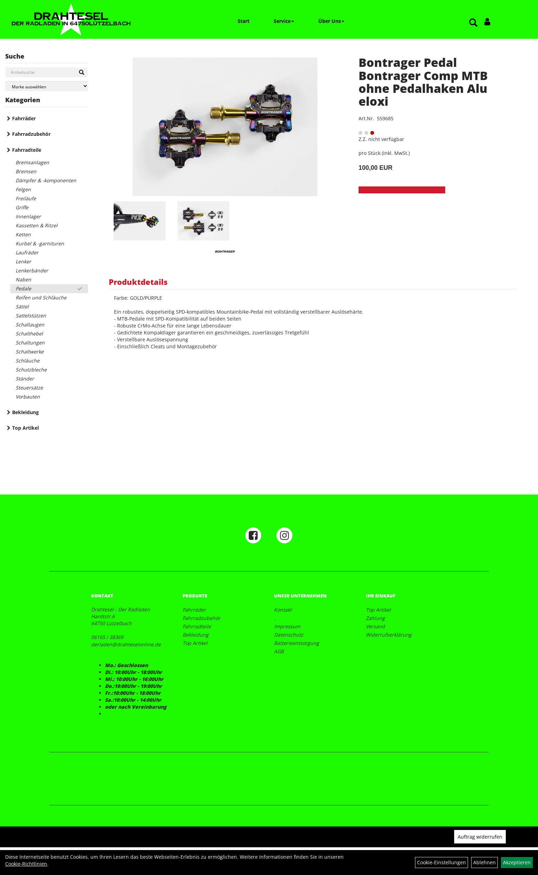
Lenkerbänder (32, 270)
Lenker (23, 261)
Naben (23, 279)
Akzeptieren (517, 862)
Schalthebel (29, 333)
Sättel (22, 306)
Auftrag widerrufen (480, 836)
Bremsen (26, 171)
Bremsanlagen (32, 162)
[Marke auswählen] (46, 86)
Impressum (287, 626)
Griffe (22, 207)
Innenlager (28, 216)
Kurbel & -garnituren (40, 243)
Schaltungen (30, 342)
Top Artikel (25, 428)
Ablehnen (484, 862)
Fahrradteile (26, 150)
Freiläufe (26, 198)
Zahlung (375, 618)
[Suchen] (82, 72)
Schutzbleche (31, 369)
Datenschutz (288, 634)
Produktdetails (138, 282)
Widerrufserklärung (389, 634)
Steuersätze (29, 387)
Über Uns (331, 21)
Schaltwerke (30, 351)
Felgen (23, 189)
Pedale (23, 288)
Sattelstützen (31, 315)
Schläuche (27, 360)
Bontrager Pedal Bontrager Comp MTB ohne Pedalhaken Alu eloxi (423, 81)
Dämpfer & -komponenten (46, 180)
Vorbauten (28, 396)
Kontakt (283, 609)
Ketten (23, 234)
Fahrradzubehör (31, 134)
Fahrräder (24, 118)
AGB (279, 651)
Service (284, 21)
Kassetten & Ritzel (37, 225)
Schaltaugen (30, 324)
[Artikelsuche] (473, 23)
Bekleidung (25, 412)
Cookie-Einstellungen (441, 862)
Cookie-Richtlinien (26, 863)
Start (243, 21)
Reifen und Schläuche (41, 297)
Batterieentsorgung (296, 643)
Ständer (25, 378)
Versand (375, 626)
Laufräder (27, 252)
